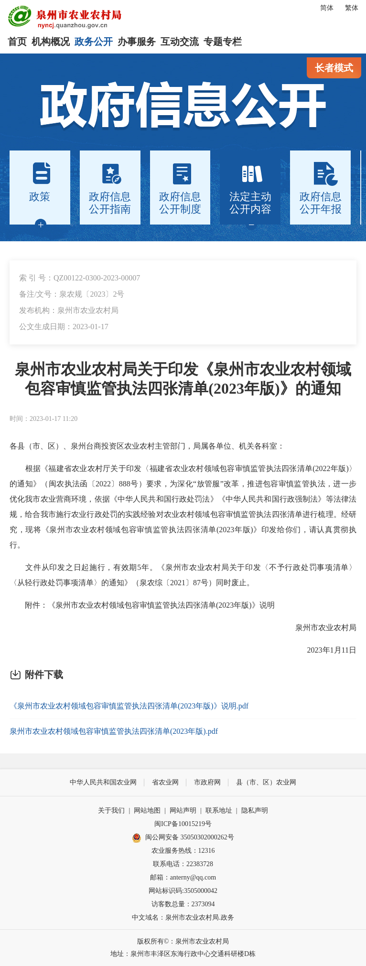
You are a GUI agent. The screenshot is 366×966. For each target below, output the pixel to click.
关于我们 (111, 810)
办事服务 (137, 41)
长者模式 (334, 68)
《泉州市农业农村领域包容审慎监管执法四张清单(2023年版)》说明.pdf (129, 706)
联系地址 (218, 810)
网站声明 (183, 810)
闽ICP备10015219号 (183, 823)
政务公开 (94, 41)
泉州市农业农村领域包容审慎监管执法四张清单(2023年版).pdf (114, 731)
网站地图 (147, 810)
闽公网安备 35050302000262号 (183, 838)
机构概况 (51, 41)
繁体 (351, 7)
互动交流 (180, 41)
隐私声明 (254, 810)
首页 (17, 41)
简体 (327, 7)
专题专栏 (223, 41)
